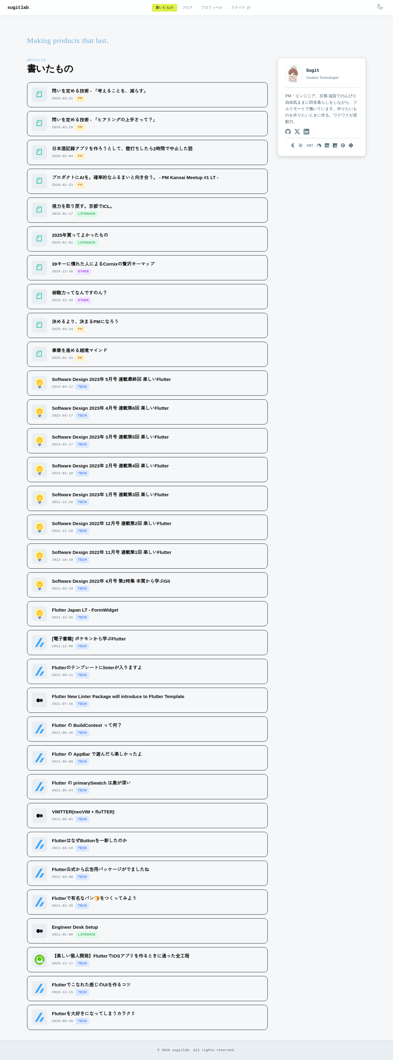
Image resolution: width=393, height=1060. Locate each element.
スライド (240, 8)
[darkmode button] (380, 7)
